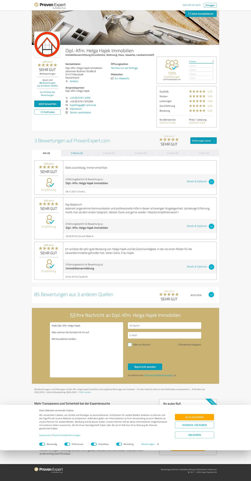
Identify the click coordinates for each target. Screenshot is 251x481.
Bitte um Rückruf (141, 344)
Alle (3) (46, 153)
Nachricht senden (145, 367)
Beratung (165, 110)
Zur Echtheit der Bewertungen (47, 93)
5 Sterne (192, 61)
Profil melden (85, 392)
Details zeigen (148, 475)
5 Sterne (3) (77, 153)
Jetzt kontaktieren (201, 14)
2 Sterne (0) (172, 153)
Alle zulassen (194, 448)
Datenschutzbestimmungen (66, 466)
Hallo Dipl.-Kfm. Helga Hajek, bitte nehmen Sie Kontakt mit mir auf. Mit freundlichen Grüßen (86, 349)
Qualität (164, 91)
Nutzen (164, 96)
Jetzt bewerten (48, 104)
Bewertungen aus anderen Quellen (47, 84)
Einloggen (210, 5)
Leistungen (166, 101)
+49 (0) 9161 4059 (80, 97)
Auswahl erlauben (194, 456)
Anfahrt (74, 81)
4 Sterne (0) (109, 153)
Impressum (45, 466)
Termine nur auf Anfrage (124, 68)
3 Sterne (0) (140, 153)
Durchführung (167, 106)
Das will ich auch (192, 5)
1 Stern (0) (204, 153)
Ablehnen (194, 466)
